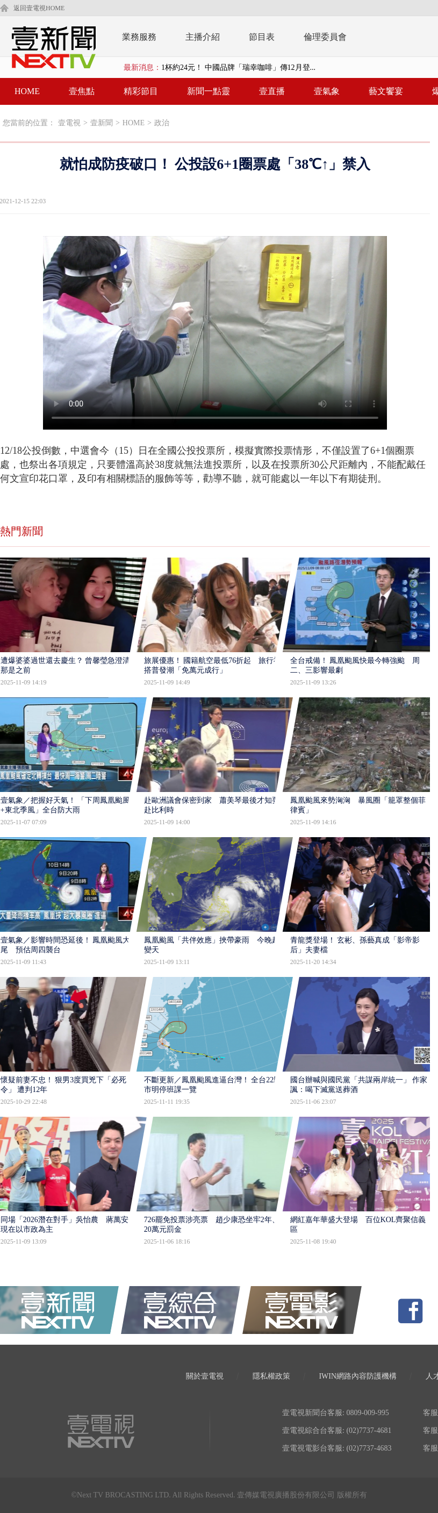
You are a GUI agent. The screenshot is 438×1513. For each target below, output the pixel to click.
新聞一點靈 (208, 91)
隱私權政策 (271, 1376)
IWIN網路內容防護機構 (358, 1376)
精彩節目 (141, 91)
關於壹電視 (205, 1376)
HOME (27, 91)
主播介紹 (202, 36)
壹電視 (69, 123)
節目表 (262, 36)
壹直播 (272, 91)
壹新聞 (101, 123)
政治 (161, 123)
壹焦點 (82, 91)
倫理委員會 (325, 36)
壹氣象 (327, 91)
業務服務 (139, 36)
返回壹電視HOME (38, 8)
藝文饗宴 (386, 91)
